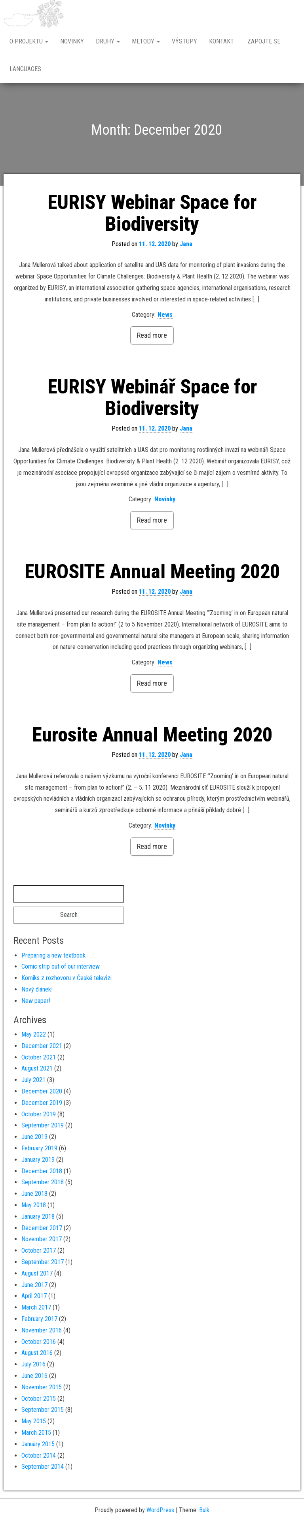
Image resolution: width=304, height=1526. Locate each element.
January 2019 (38, 1159)
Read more (152, 335)
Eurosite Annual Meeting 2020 (152, 734)
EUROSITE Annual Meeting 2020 (152, 571)
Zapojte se (263, 41)
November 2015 (41, 1387)
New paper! (35, 1001)
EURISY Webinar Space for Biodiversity (152, 213)
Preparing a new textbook (53, 955)
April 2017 (34, 1296)
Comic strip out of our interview (60, 966)
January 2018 (38, 1216)
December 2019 (41, 1102)
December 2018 (41, 1171)
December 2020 (41, 1091)
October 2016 (38, 1341)
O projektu (29, 41)
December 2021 (41, 1046)
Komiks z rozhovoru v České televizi (66, 978)
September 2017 (42, 1262)
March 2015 (36, 1432)
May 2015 (33, 1421)
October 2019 (38, 1114)
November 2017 (41, 1239)
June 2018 (34, 1193)
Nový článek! (37, 989)
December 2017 (41, 1228)
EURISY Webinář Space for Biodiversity (152, 397)
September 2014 (42, 1466)
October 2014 (38, 1455)
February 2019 (39, 1148)
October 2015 (38, 1398)
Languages (25, 69)
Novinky (72, 41)
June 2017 (34, 1285)
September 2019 (42, 1125)
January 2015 (38, 1444)
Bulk (204, 1510)
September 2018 (42, 1182)
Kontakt (221, 41)
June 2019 (34, 1136)
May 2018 (33, 1205)
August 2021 (37, 1068)
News (165, 314)
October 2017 (38, 1250)
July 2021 (33, 1080)
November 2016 (41, 1330)
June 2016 (34, 1375)
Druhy (108, 41)
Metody (146, 41)
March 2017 (36, 1307)
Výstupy (184, 41)
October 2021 (38, 1057)
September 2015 (42, 1409)
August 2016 (37, 1353)
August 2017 (37, 1273)
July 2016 (33, 1364)
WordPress (160, 1510)
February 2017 (39, 1319)
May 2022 (33, 1034)
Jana (186, 244)
